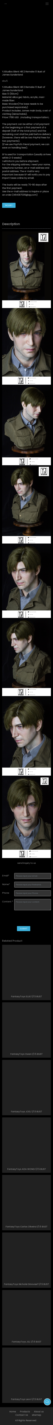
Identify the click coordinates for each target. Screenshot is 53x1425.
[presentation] (23, 918)
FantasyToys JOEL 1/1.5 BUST (26, 1111)
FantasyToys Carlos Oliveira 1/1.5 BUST (26, 1226)
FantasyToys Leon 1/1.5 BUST (26, 1399)
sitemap (36, 1415)
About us (39, 1411)
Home (12, 1411)
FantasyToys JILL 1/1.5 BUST (26, 1341)
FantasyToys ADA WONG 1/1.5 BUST (26, 1169)
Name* (6, 884)
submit (23, 928)
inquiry (9, 205)
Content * (7, 901)
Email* (5, 875)
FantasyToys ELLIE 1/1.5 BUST (26, 996)
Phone (5, 893)
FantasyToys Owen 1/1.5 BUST (26, 1054)
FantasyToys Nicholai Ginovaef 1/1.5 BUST (26, 1284)
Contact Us (21, 1415)
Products (25, 1411)
